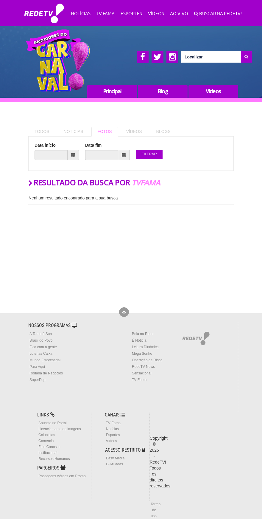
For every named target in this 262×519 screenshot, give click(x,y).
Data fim (93, 145)
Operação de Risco (147, 360)
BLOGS (163, 131)
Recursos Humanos (54, 459)
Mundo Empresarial (44, 360)
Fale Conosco (49, 447)
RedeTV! (44, 9)
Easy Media (115, 458)
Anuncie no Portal (52, 423)
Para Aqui (37, 367)
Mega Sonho (142, 353)
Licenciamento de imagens (59, 429)
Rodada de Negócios (46, 373)
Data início (45, 145)
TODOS (42, 131)
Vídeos (156, 13)
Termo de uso (155, 510)
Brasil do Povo (40, 340)
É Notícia (139, 340)
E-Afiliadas (114, 464)
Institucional (47, 453)
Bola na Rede (143, 334)
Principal (112, 91)
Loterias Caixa (40, 353)
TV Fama (105, 13)
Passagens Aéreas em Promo (62, 476)
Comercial (46, 441)
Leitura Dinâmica (145, 347)
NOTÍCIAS (73, 131)
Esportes (131, 13)
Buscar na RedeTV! (220, 13)
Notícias (81, 13)
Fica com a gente (43, 347)
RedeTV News (143, 367)
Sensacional (141, 373)
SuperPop (37, 380)
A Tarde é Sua (40, 334)
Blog (162, 91)
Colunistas (46, 435)
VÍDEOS (134, 131)
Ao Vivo (179, 13)
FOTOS (105, 131)
